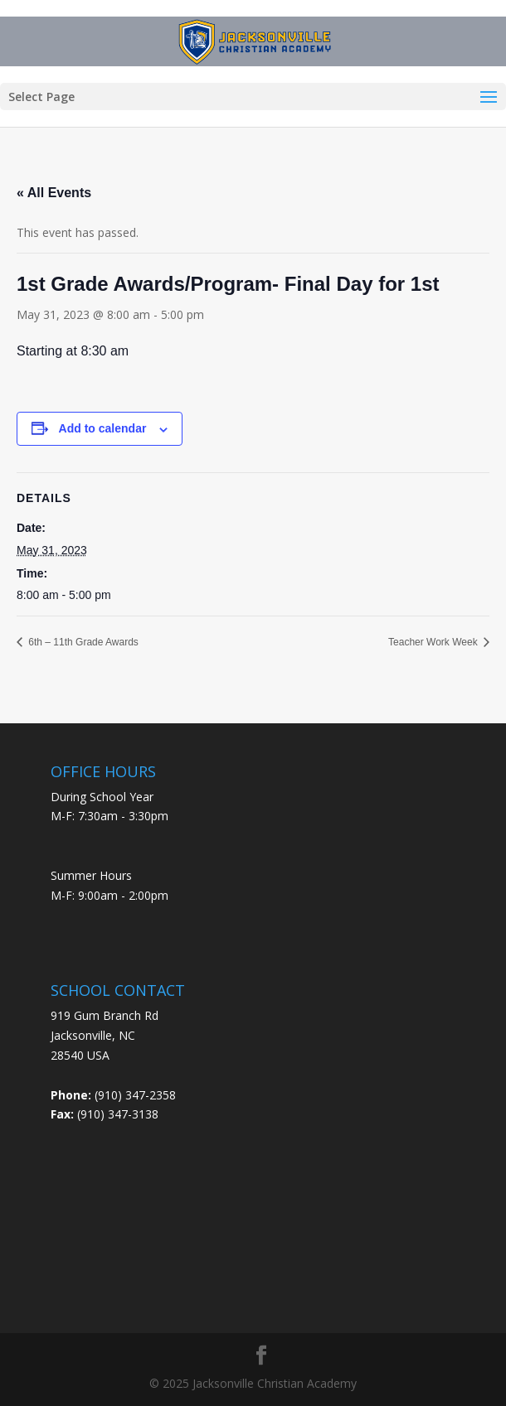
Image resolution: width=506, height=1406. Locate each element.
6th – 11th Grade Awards (82, 642)
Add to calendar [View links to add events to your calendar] (103, 428)
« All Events (54, 193)
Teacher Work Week (434, 642)
